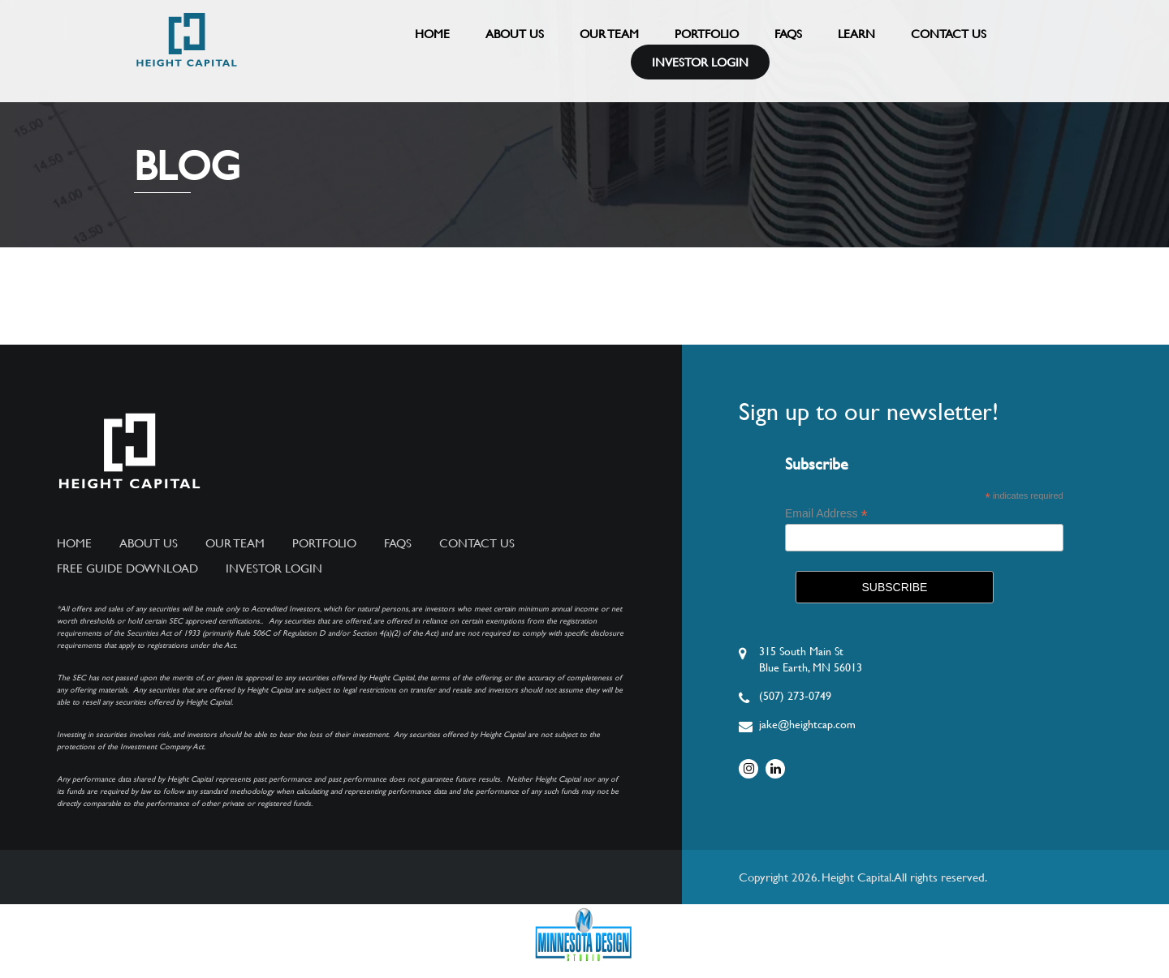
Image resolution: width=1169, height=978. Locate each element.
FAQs (788, 34)
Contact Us (948, 34)
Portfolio (707, 34)
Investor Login (700, 62)
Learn (856, 34)
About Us (514, 34)
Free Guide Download (127, 568)
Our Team (609, 34)
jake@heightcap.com (807, 724)
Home (432, 34)
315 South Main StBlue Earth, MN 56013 (810, 659)
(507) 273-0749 (795, 695)
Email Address (826, 513)
